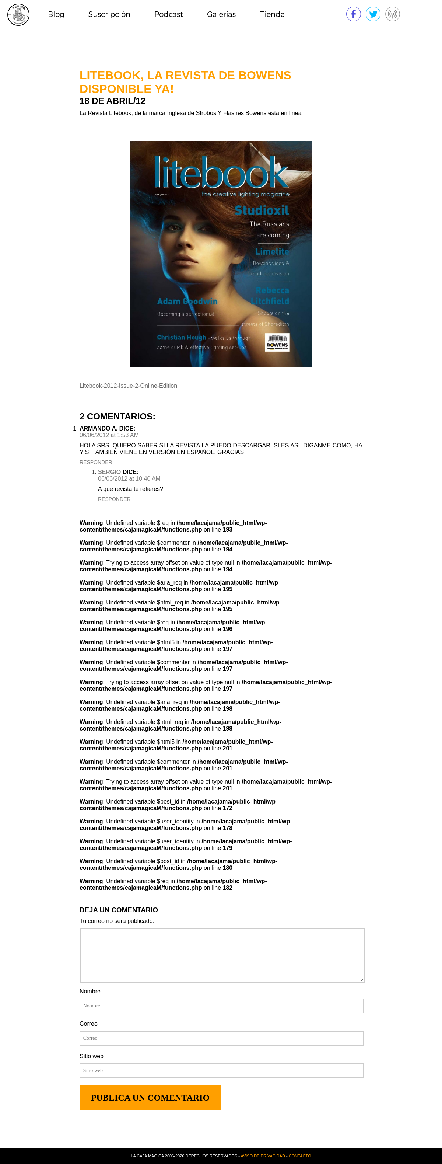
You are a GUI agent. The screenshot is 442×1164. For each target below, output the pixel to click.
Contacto (300, 1156)
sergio (109, 472)
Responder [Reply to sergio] (114, 499)
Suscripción (109, 15)
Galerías (221, 15)
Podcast (168, 15)
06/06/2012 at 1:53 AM (109, 435)
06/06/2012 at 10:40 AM (129, 478)
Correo (89, 1024)
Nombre (90, 991)
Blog (56, 15)
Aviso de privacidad (263, 1156)
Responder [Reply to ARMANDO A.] (96, 462)
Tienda (272, 15)
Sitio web (92, 1056)
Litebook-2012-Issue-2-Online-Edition (128, 386)
